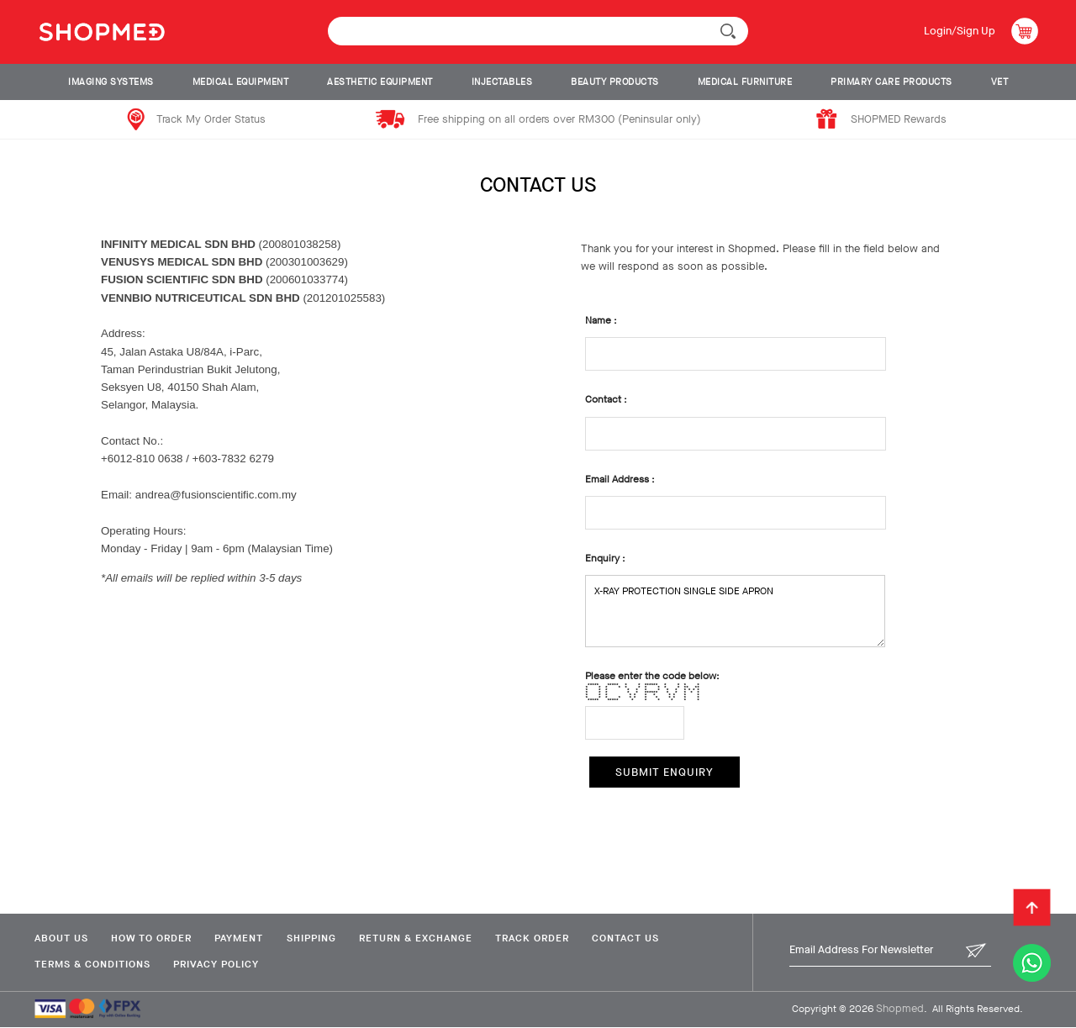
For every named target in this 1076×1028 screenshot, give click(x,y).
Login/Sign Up (958, 31)
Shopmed (900, 1009)
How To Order (153, 938)
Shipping (317, 938)
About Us (60, 938)
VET (1000, 82)
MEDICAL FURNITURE (745, 82)
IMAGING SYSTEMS (111, 82)
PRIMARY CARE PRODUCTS (891, 82)
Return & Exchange (424, 938)
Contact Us (638, 938)
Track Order (543, 938)
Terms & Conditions (92, 964)
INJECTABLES (502, 82)
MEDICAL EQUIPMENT (241, 82)
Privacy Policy (218, 964)
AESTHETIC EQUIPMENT (380, 82)
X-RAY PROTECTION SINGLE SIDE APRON (735, 611)
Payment (243, 938)
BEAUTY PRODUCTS (615, 82)
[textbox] (538, 31)
